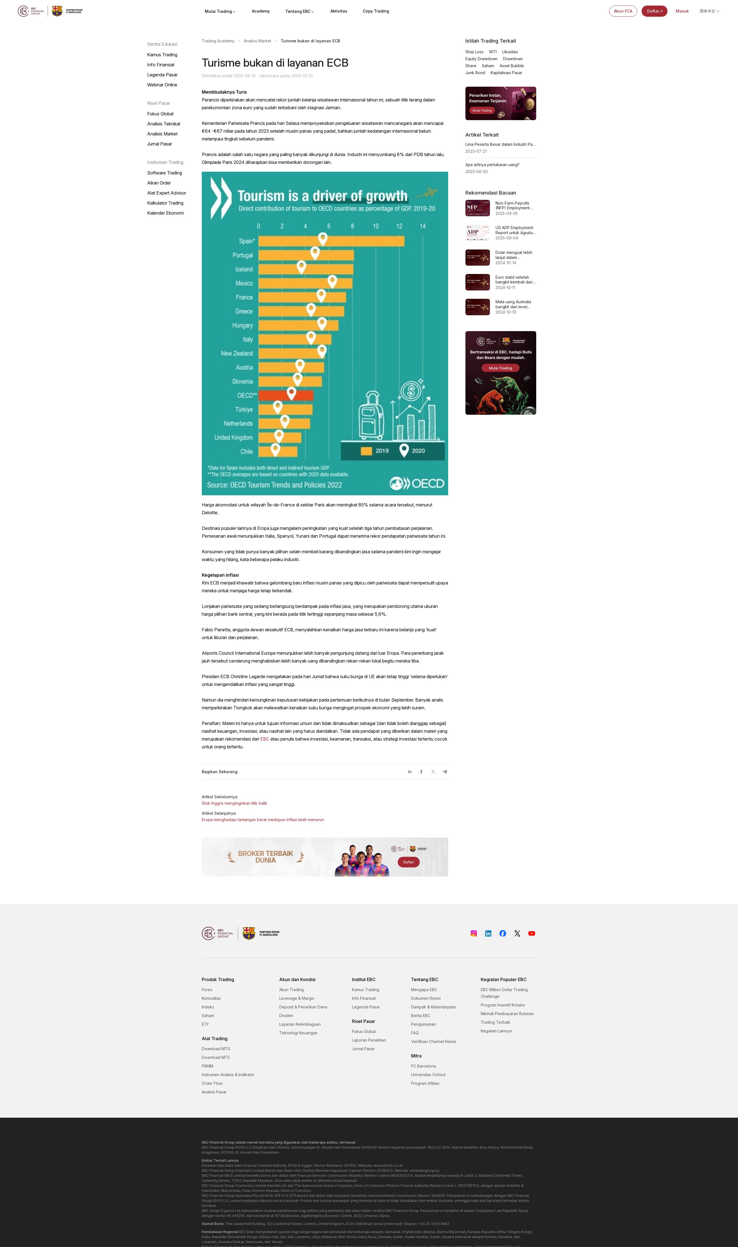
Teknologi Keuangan (298, 1032)
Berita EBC (420, 1015)
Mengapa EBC (424, 989)
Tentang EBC (300, 11)
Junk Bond (475, 72)
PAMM (207, 1066)
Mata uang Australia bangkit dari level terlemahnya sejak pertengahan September (513, 304)
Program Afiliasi (425, 1083)
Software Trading (164, 173)
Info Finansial (160, 64)
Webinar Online (162, 85)
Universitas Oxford (428, 1074)
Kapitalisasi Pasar (506, 72)
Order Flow (212, 1083)
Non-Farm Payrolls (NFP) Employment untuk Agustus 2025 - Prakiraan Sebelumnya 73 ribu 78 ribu (515, 205)
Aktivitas (339, 11)
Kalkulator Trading (165, 203)
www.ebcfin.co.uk (388, 1165)
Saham (488, 65)
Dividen (286, 1015)
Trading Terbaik (495, 1022)
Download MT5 (216, 1057)
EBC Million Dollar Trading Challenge (504, 993)
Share (470, 65)
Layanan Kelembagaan (300, 1024)
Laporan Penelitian (369, 1040)
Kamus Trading (162, 54)
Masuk (682, 11)
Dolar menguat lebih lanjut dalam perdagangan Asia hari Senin (514, 255)
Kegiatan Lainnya (496, 1030)
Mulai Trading (220, 11)
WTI (493, 51)
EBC (264, 739)
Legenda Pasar (162, 74)
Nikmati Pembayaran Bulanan (507, 1013)
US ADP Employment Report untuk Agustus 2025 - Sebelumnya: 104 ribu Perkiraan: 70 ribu (516, 230)
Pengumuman (423, 1024)
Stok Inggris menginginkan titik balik (234, 803)
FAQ (415, 1032)
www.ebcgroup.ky (425, 1170)
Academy (261, 11)
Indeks (208, 1007)
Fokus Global (160, 114)
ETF (205, 1024)
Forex (207, 989)
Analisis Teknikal (163, 124)
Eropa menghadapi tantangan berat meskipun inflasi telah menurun (263, 819)
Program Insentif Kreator (503, 1005)
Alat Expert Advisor (166, 193)
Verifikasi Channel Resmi (433, 1041)
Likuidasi (510, 51)
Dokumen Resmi (426, 998)
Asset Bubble (512, 65)
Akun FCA (623, 11)
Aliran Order (159, 183)
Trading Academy (218, 40)
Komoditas (211, 998)
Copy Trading (376, 11)
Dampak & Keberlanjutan (433, 1007)
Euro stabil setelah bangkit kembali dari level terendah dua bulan (514, 280)
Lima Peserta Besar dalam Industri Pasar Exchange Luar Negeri (500, 144)
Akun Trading (291, 989)
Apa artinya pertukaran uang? (492, 164)
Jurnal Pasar (159, 144)
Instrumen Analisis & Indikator (228, 1074)
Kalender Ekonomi (165, 213)
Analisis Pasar (214, 1092)
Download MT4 (216, 1048)
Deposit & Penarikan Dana (303, 1007)
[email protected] (387, 1224)
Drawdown (513, 58)
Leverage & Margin (296, 998)
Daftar (655, 11)
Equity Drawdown (481, 58)
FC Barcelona (423, 1066)
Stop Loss (474, 51)
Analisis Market (162, 134)
